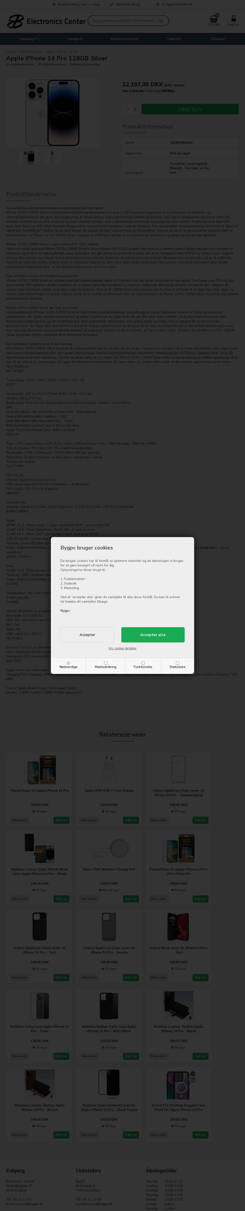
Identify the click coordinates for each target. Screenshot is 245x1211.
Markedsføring (106, 667)
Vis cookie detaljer (122, 648)
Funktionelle (143, 667)
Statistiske (178, 667)
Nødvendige (68, 667)
